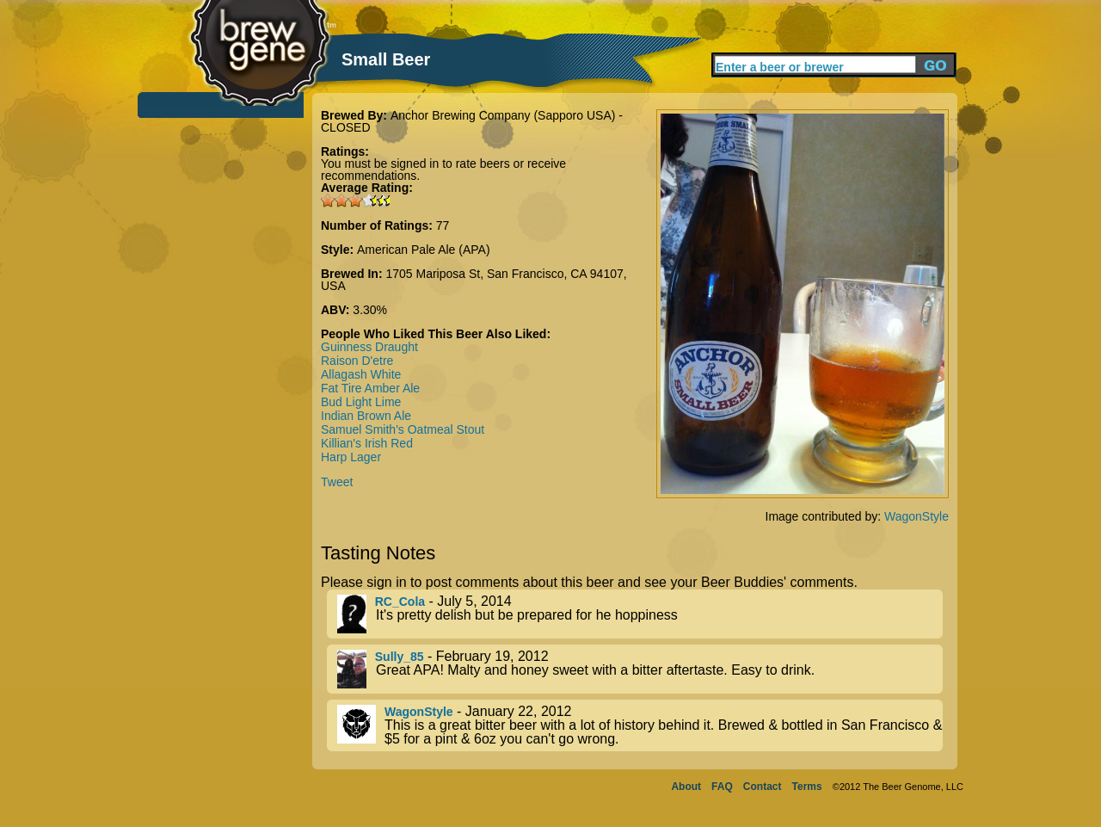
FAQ (722, 787)
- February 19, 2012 (640, 669)
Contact (762, 787)
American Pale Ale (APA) (423, 249)
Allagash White (361, 374)
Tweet (337, 482)
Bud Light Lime (361, 402)
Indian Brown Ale (366, 416)
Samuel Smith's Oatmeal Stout (402, 429)
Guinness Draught (369, 347)
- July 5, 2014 (640, 614)
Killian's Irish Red (367, 443)
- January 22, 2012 (640, 725)
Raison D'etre (357, 360)
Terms (807, 787)
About (686, 787)
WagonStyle (916, 516)
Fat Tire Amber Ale (370, 388)
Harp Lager (351, 457)
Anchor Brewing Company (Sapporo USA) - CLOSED (472, 121)
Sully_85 (399, 656)
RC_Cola (400, 601)
